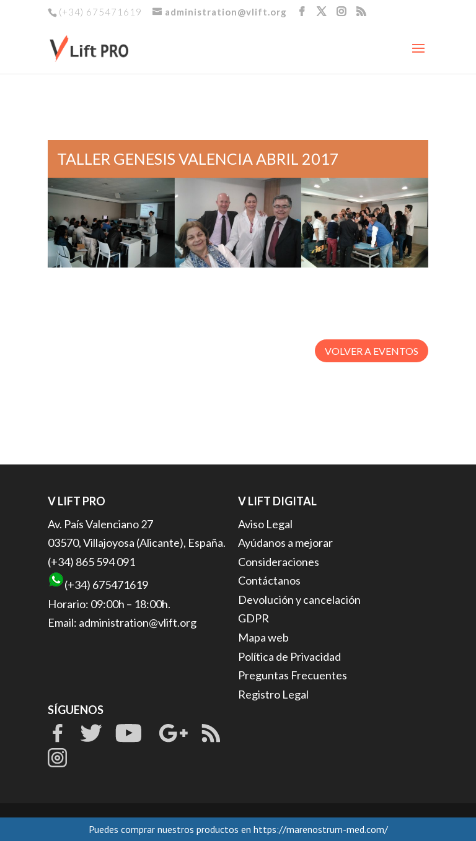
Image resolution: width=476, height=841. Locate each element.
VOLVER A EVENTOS (371, 351)
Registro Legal (273, 694)
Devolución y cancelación (299, 599)
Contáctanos (269, 580)
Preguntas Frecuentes (292, 675)
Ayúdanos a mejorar (285, 542)
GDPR (253, 618)
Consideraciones (278, 562)
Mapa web (263, 637)
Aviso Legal (265, 524)
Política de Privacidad (289, 656)
